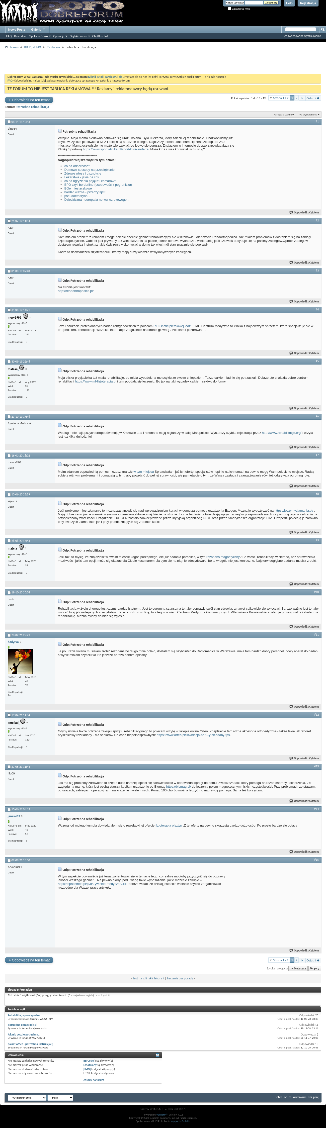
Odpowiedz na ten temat (29, 100)
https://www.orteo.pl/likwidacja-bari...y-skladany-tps (193, 735)
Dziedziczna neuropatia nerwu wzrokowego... (96, 199)
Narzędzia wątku (282, 114)
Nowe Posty (16, 29)
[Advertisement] (163, 61)
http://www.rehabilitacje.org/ (282, 433)
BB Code (88, 1060)
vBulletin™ (162, 1114)
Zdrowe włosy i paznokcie (82, 173)
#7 (317, 455)
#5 (317, 361)
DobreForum (282, 1097)
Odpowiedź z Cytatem (304, 212)
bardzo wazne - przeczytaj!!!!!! (85, 192)
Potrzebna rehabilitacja (32, 107)
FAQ (9, 36)
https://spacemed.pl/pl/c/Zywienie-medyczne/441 (93, 884)
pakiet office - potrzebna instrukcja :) (30, 1044)
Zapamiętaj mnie (239, 8)
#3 (317, 270)
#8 (317, 494)
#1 (317, 121)
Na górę (314, 968)
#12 (316, 714)
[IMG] (87, 1069)
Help (289, 3)
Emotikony (90, 1065)
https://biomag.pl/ (178, 786)
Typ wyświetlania (307, 114)
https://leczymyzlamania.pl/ (293, 510)
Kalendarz (20, 36)
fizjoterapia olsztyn (169, 825)
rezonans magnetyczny (223, 557)
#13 (316, 766)
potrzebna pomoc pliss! (22, 1025)
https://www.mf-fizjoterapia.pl (95, 381)
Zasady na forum (93, 1080)
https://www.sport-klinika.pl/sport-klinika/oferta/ (116, 149)
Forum (14, 47)
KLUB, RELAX (32, 47)
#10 (316, 592)
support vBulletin (180, 1121)
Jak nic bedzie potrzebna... (24, 1034)
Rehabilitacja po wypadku (24, 1015)
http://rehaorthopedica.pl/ (76, 291)
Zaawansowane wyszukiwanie (302, 35)
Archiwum (300, 1097)
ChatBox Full (100, 36)
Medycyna (53, 47)
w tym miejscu (143, 471)
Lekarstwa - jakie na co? (81, 177)
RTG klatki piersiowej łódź (172, 326)
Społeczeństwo (38, 36)
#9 (317, 540)
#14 (316, 809)
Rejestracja (308, 3)
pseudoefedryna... (77, 196)
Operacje (59, 36)
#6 (317, 416)
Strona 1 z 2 (281, 98)
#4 (317, 309)
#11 (316, 634)
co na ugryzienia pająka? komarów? (90, 181)
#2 (317, 220)
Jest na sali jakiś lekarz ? (148, 978)
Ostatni (313, 98)
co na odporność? (77, 166)
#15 (316, 859)
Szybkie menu (78, 36)
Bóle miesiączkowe (78, 188)
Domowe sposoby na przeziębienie (89, 170)
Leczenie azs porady (180, 978)
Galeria (38, 29)
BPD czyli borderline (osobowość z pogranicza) (98, 185)
